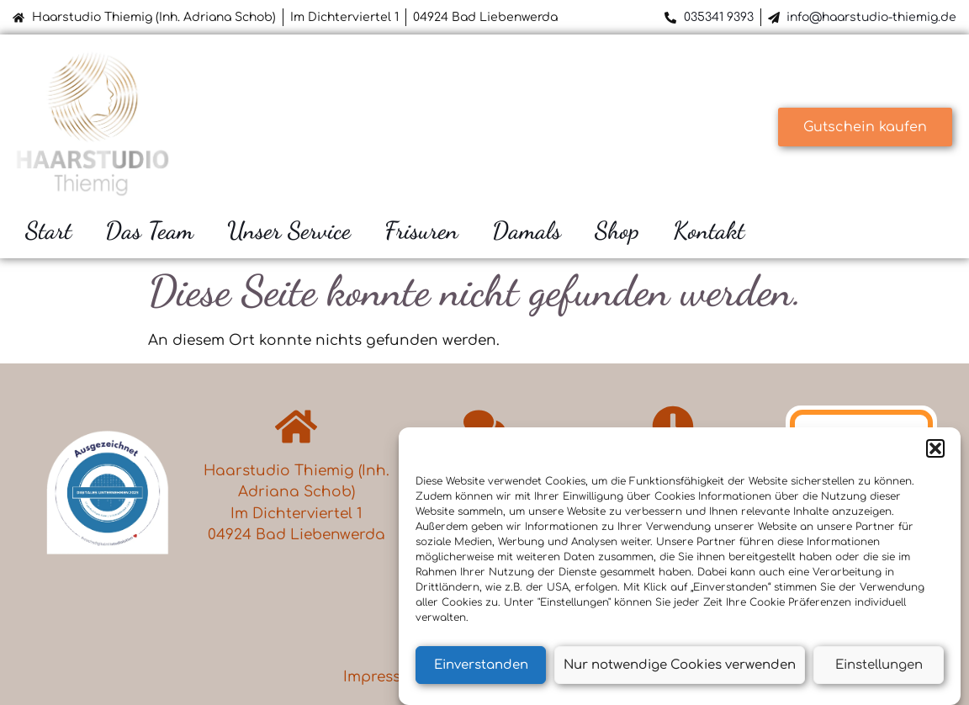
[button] (935, 449)
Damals (526, 230)
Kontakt (708, 230)
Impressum (383, 677)
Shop (617, 230)
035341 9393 (719, 17)
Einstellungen (879, 665)
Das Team (149, 230)
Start (48, 230)
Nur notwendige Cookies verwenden (680, 665)
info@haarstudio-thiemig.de (871, 17)
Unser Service (289, 230)
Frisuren (421, 230)
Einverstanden (481, 665)
